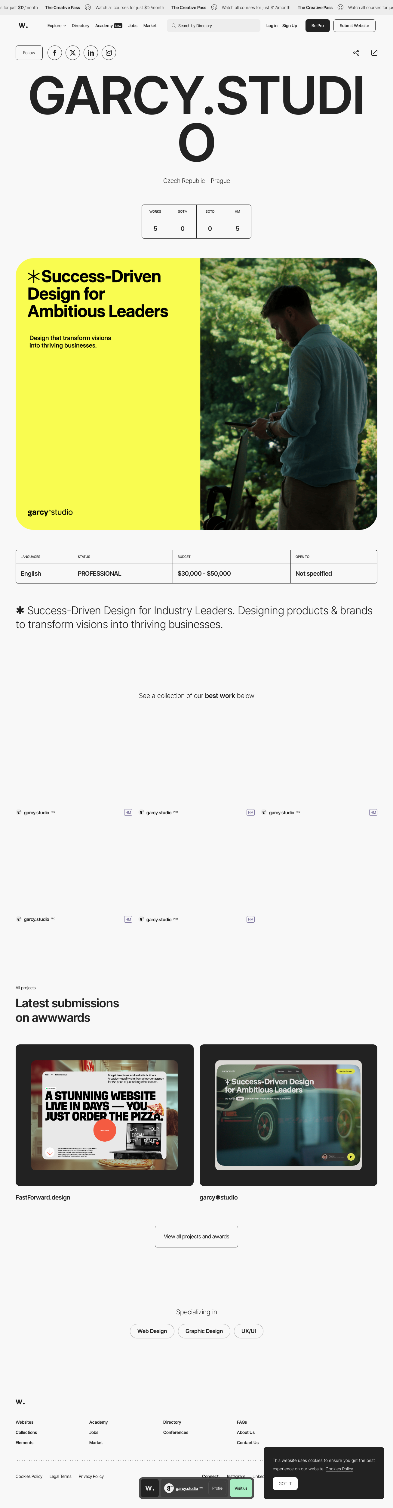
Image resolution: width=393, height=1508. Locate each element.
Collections (26, 1432)
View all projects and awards (196, 1236)
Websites (24, 1422)
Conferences (175, 1432)
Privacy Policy (91, 1476)
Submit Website (354, 25)
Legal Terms (61, 1476)
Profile (217, 1488)
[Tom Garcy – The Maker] (319, 759)
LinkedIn (260, 1476)
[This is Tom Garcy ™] (196, 866)
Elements (24, 1442)
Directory (80, 25)
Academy (108, 25)
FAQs (242, 1422)
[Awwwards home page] (150, 1488)
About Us (246, 1432)
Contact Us (248, 1442)
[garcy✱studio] (196, 759)
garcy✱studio (219, 1197)
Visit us (241, 1488)
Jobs (132, 25)
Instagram (236, 1476)
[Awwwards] (23, 25)
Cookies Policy (29, 1476)
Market (150, 25)
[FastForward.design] (74, 759)
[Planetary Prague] (74, 866)
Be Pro (318, 25)
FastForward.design (43, 1197)
